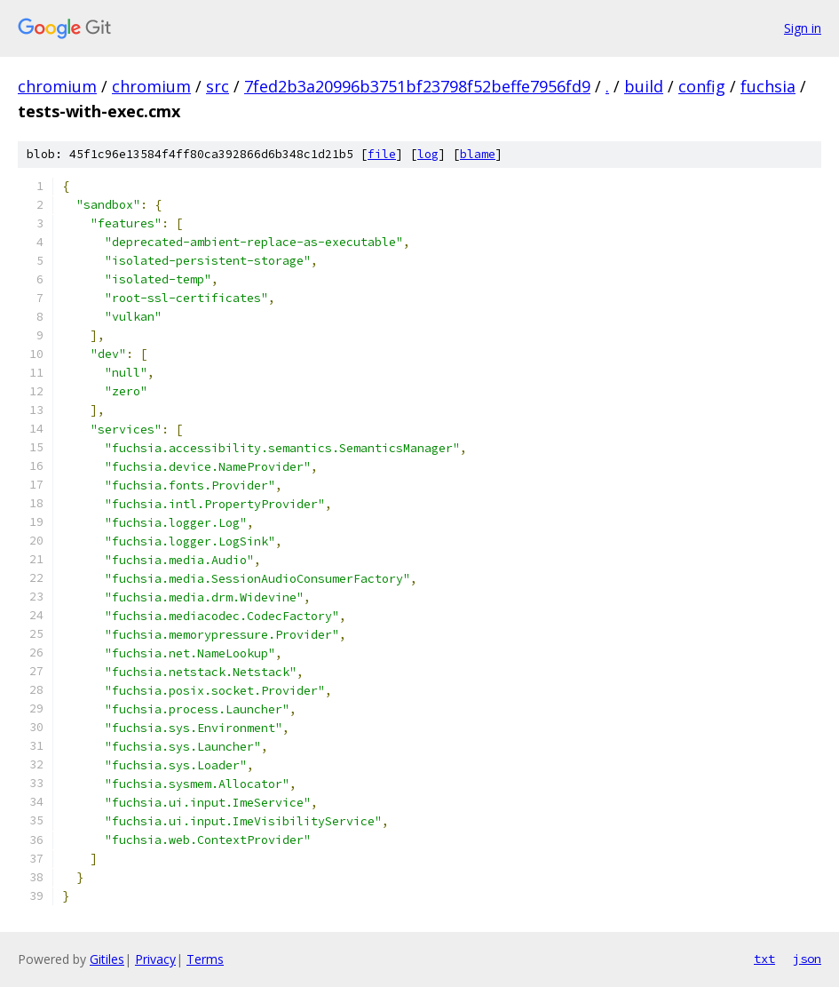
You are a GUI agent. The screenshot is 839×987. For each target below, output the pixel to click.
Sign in (802, 28)
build (643, 86)
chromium (57, 86)
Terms (205, 959)
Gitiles (107, 959)
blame (477, 154)
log (428, 154)
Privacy (155, 959)
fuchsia (767, 86)
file (382, 154)
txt (764, 959)
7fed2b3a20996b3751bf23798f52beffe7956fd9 (417, 86)
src (217, 86)
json (807, 959)
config (701, 86)
